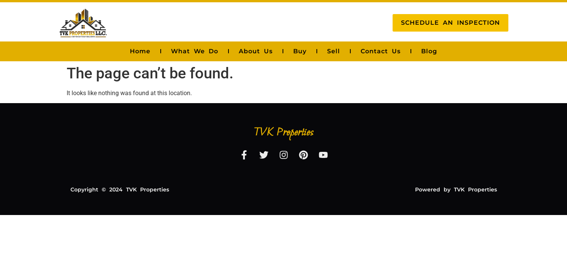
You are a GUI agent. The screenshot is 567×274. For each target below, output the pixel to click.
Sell (333, 51)
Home (140, 51)
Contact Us (381, 51)
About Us (256, 51)
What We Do (194, 51)
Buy (300, 51)
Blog (429, 51)
